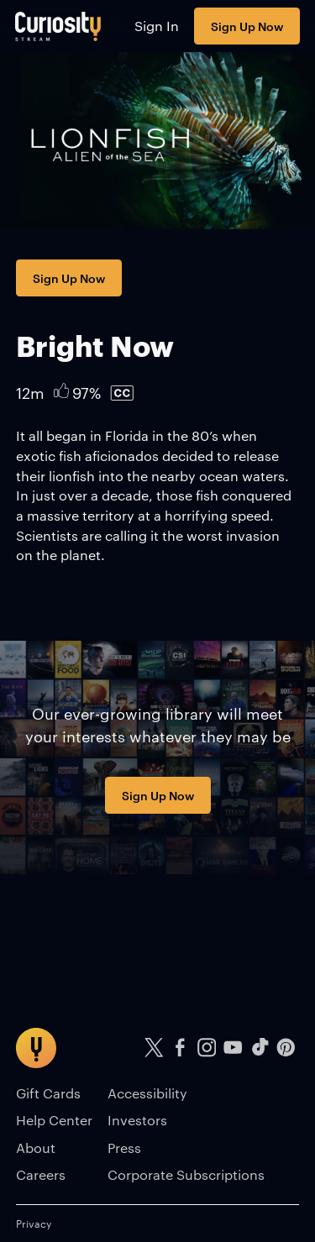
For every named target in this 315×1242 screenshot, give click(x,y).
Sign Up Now (247, 26)
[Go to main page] (58, 26)
